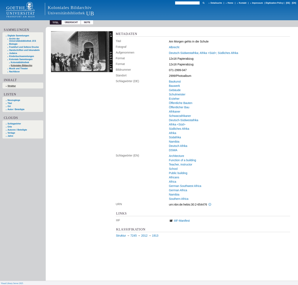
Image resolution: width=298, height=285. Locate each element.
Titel (10, 103)
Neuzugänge (14, 100)
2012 (144, 235)
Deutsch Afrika (178, 146)
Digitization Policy (274, 3)
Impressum (257, 3)
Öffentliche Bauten (180, 103)
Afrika (172, 133)
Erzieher (174, 98)
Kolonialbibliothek (20, 62)
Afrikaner (174, 111)
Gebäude (175, 90)
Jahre (10, 136)
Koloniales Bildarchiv (21, 65)
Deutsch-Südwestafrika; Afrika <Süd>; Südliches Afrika (203, 53)
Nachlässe (14, 71)
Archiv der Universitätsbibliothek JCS (22, 40)
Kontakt (242, 3)
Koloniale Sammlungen (21, 59)
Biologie (13, 44)
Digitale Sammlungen (18, 36)
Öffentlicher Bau (179, 107)
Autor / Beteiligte (16, 109)
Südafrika (175, 137)
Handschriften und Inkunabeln (24, 50)
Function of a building (182, 160)
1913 (155, 235)
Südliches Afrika (179, 128)
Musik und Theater (18, 68)
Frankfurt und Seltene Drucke (24, 47)
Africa (172, 181)
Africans (174, 177)
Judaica (13, 53)
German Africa (178, 190)
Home (230, 3)
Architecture (176, 156)
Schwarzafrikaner (180, 115)
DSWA (173, 150)
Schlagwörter (14, 124)
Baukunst (175, 81)
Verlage (11, 133)
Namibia (174, 141)
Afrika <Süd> (177, 124)
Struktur (12, 86)
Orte (10, 127)
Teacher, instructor (180, 164)
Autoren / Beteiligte (17, 130)
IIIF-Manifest (182, 220)
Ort (9, 106)
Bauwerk (174, 85)
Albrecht (174, 47)
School (173, 168)
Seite (87, 22)
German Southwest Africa (185, 186)
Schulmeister (177, 94)
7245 (133, 235)
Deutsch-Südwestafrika (183, 120)
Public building (178, 173)
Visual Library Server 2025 (12, 283)
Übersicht (71, 22)
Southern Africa (178, 198)
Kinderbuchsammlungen (21, 56)
